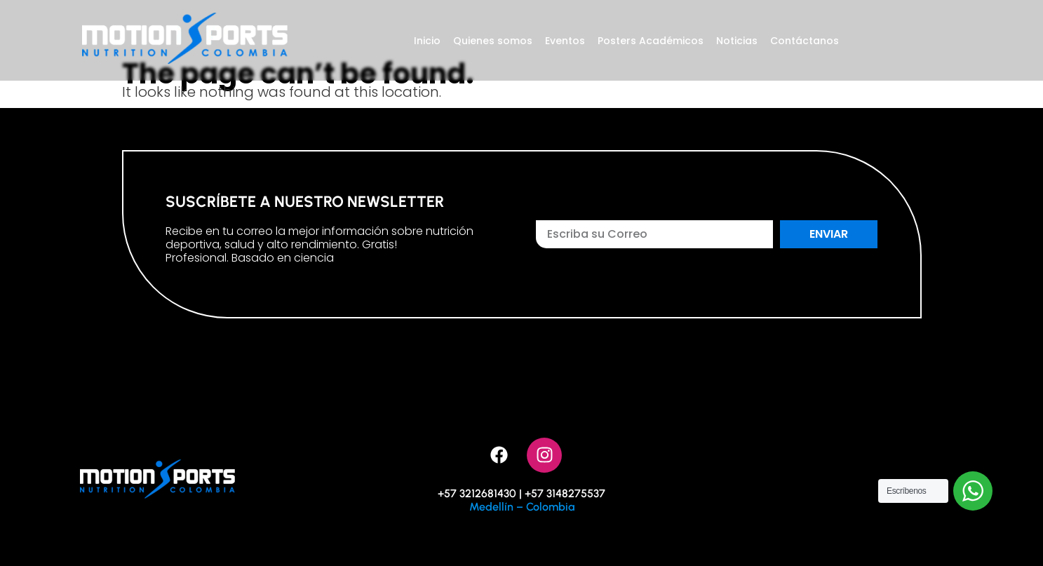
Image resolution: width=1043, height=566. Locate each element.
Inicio (427, 41)
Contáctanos (804, 41)
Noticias (737, 41)
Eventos (565, 41)
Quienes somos (492, 41)
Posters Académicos (651, 41)
